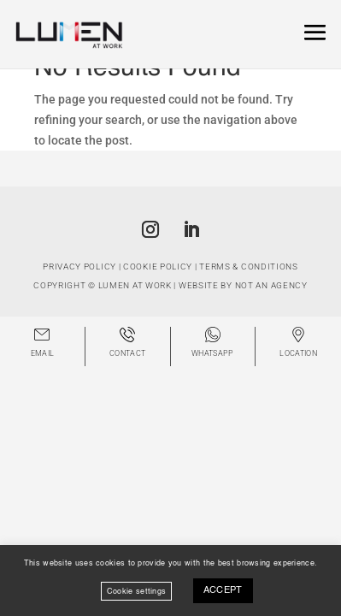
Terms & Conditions (248, 266)
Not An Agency (271, 285)
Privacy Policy (79, 266)
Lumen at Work (135, 285)
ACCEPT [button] (223, 590)
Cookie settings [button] (137, 591)
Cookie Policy (157, 266)
